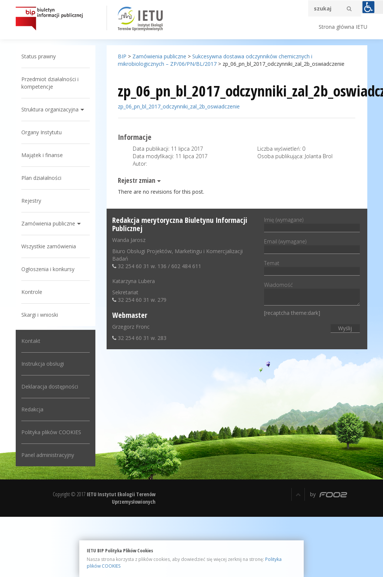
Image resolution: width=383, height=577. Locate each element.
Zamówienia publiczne (50, 223)
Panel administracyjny (49, 454)
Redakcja (34, 409)
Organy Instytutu (43, 132)
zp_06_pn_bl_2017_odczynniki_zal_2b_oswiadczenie (179, 106)
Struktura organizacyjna (51, 109)
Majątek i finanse (44, 155)
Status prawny (40, 56)
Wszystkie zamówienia (50, 246)
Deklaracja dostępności (51, 386)
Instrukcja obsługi (44, 363)
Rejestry (33, 200)
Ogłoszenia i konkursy (49, 269)
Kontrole (33, 291)
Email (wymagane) (311, 245)
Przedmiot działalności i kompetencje (51, 83)
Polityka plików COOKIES (53, 432)
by (328, 494)
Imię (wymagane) (311, 223)
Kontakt (32, 340)
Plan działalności (43, 177)
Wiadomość (311, 294)
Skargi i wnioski (41, 314)
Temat (311, 267)
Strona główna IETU (343, 26)
